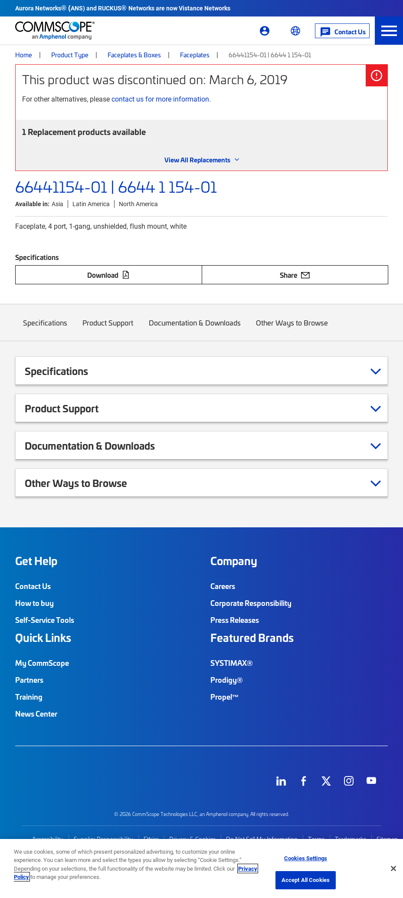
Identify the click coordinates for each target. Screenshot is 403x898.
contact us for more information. (161, 98)
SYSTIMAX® (231, 662)
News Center (36, 713)
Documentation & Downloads (195, 329)
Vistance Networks (204, 8)
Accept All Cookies (306, 880)
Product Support (108, 329)
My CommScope (42, 662)
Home (23, 54)
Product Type (69, 54)
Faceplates (195, 54)
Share (295, 275)
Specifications (45, 329)
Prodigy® (226, 679)
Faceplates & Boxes (134, 54)
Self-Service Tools (44, 619)
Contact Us (33, 586)
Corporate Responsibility (251, 603)
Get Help (36, 561)
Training (29, 696)
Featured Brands (252, 637)
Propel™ (224, 696)
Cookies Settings (305, 858)
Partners (29, 679)
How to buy (34, 603)
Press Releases (234, 619)
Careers (222, 586)
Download (108, 275)
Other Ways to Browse (292, 329)
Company (233, 561)
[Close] (393, 868)
